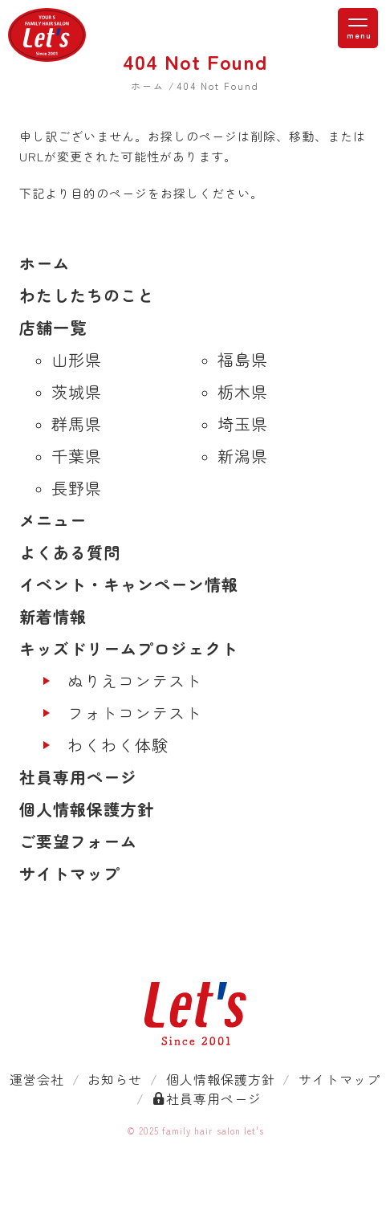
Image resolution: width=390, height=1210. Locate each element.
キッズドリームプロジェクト (128, 648)
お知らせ (114, 1079)
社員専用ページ (78, 776)
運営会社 (37, 1079)
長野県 (76, 487)
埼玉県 (242, 423)
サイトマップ (69, 873)
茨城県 (76, 391)
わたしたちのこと (86, 295)
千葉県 (76, 455)
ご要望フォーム (78, 841)
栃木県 (242, 391)
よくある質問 (69, 552)
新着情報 (53, 616)
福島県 (242, 359)
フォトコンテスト (134, 712)
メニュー (53, 520)
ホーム (44, 263)
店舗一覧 (53, 327)
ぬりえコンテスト (134, 680)
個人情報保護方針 (86, 809)
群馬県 (76, 423)
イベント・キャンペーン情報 (128, 584)
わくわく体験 (118, 744)
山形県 (76, 359)
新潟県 (242, 455)
